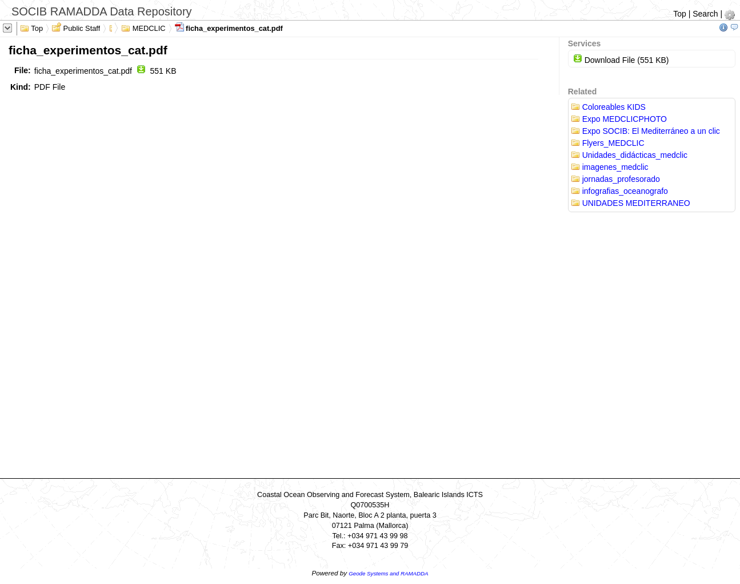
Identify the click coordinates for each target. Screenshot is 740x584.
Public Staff (76, 27)
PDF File (49, 87)
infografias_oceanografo (619, 191)
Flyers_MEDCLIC (608, 143)
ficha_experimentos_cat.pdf (229, 27)
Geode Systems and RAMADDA (388, 573)
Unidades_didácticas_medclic (629, 155)
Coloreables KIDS (608, 107)
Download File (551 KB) (621, 60)
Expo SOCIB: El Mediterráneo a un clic (645, 131)
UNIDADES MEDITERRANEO (630, 203)
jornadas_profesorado (615, 179)
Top (679, 13)
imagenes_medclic (610, 167)
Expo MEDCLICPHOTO (619, 119)
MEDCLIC (143, 27)
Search (705, 13)
